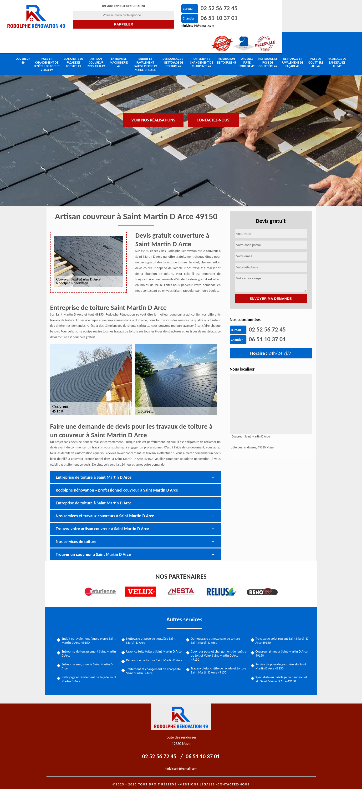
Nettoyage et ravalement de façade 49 (292, 40)
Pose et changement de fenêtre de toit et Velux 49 (47, 42)
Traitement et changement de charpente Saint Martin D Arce (154, 670)
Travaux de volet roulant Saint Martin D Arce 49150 (281, 635)
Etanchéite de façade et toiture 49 (73, 40)
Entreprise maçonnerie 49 (119, 40)
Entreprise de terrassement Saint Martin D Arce (90, 648)
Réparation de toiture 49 (226, 39)
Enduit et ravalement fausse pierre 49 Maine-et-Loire (145, 42)
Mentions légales (197, 780)
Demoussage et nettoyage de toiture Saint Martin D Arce (215, 635)
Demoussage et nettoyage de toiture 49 (174, 40)
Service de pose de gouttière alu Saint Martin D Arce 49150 (280, 661)
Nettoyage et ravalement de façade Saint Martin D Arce (90, 674)
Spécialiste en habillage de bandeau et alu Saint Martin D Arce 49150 (281, 674)
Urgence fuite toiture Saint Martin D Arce (154, 646)
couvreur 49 (23, 39)
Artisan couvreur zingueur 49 (96, 40)
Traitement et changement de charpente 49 (201, 40)
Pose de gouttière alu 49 (315, 40)
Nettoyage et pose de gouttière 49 (267, 40)
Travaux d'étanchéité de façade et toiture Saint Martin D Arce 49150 (218, 665)
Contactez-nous (234, 780)
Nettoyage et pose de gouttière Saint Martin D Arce (151, 635)
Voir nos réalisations (153, 87)
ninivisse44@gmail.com (190, 26)
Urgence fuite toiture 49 (247, 40)
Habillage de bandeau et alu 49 (337, 40)
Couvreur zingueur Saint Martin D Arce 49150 (281, 648)
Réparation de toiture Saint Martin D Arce (151, 657)
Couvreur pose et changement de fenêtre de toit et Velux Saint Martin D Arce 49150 (219, 650)
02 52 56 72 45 (211, 8)
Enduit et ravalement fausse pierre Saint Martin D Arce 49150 (90, 635)
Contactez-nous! (214, 87)
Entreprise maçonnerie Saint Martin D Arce (88, 661)
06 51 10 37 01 (211, 18)
